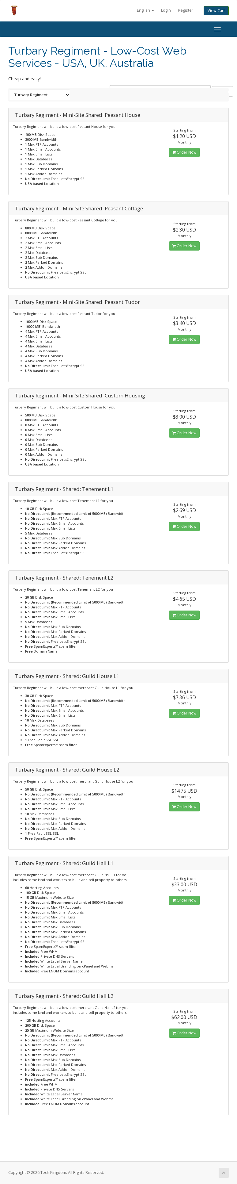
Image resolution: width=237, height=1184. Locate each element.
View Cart (216, 10)
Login (166, 10)
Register (185, 10)
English (145, 10)
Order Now (184, 152)
